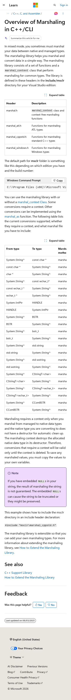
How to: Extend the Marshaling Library (30, 577)
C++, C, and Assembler (26, 13)
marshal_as (12, 216)
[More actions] (63, 14)
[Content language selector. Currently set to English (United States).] (25, 640)
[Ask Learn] (56, 14)
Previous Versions (37, 666)
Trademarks (33, 683)
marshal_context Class (32, 202)
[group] (35, 187)
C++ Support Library (18, 573)
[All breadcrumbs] (8, 14)
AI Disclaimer (15, 666)
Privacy (41, 672)
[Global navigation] (4, 5)
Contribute (26, 672)
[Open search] (55, 5)
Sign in (64, 5)
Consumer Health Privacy (22, 677)
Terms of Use (15, 683)
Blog (10, 672)
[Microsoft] (35, 5)
